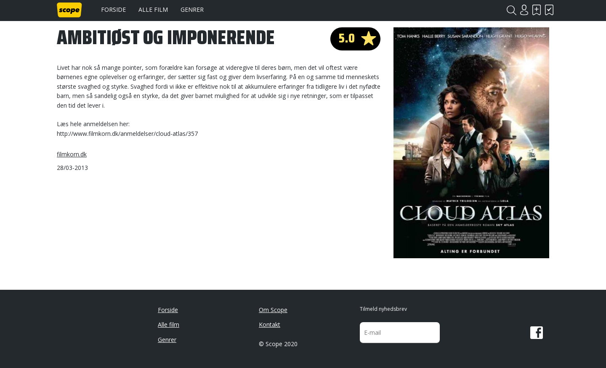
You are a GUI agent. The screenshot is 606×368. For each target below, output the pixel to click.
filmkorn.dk (72, 154)
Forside (113, 9)
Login (524, 10)
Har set (549, 10)
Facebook (536, 332)
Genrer (192, 9)
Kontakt (269, 324)
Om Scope (273, 310)
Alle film (153, 9)
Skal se (536, 10)
